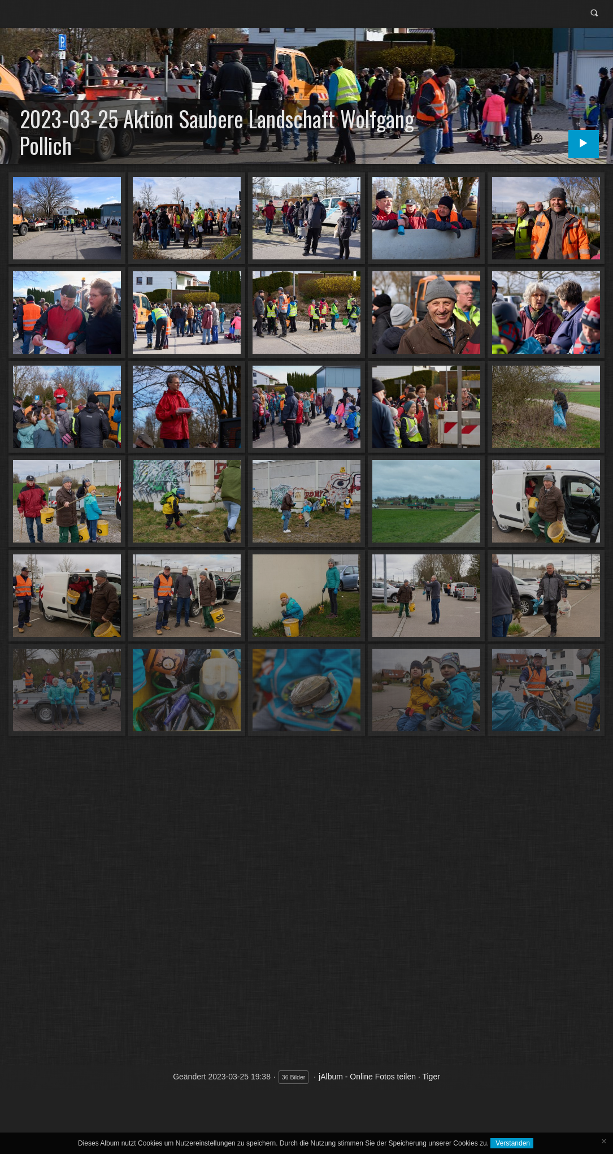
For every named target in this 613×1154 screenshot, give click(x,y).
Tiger (431, 1076)
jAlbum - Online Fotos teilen (367, 1076)
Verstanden (512, 1143)
